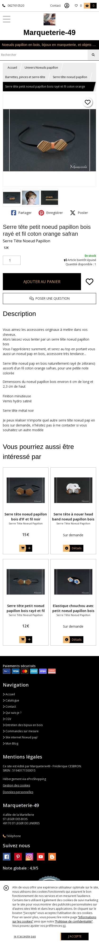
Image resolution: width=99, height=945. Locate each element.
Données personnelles (18, 792)
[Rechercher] (93, 54)
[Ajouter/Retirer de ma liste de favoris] (89, 281)
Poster (79, 213)
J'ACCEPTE (74, 936)
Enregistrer (51, 213)
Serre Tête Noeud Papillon (26, 241)
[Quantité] (12, 260)
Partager (21, 213)
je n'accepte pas (25, 936)
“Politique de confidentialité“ (74, 921)
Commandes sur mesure (21, 731)
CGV (7, 719)
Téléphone (12, 836)
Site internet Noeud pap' (20, 737)
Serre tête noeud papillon (70, 77)
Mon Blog (10, 743)
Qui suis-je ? (12, 713)
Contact (55, 6)
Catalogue (11, 700)
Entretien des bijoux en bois (23, 725)
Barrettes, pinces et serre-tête (25, 77)
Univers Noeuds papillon (41, 68)
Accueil (12, 68)
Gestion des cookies (16, 785)
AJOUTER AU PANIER (41, 281)
